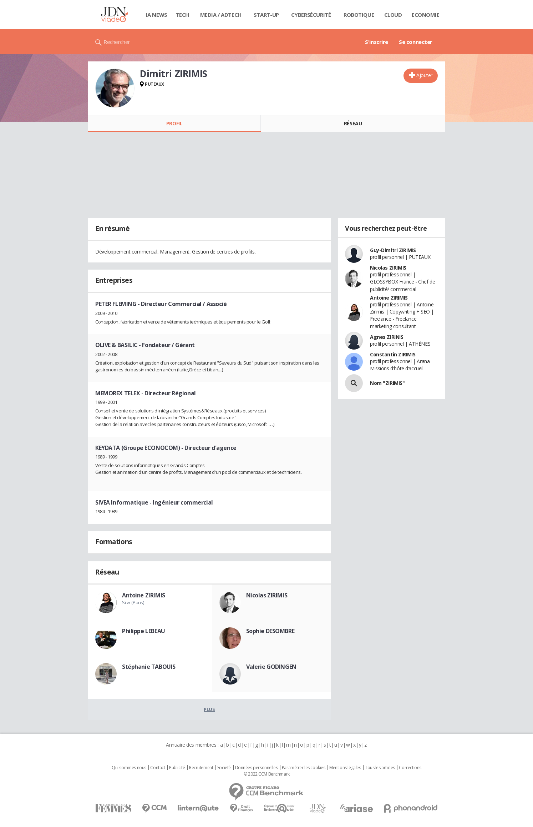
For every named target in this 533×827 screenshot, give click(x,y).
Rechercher (116, 41)
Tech (182, 14)
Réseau (353, 123)
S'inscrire (376, 41)
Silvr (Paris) (133, 602)
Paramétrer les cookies (303, 767)
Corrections (410, 767)
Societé (224, 767)
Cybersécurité (311, 14)
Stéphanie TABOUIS (149, 667)
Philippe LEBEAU (143, 631)
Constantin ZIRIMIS (392, 354)
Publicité (177, 767)
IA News (156, 14)
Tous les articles (380, 767)
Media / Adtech (221, 14)
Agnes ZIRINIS (386, 337)
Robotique (359, 14)
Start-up (266, 14)
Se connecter (415, 41)
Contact (157, 767)
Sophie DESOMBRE (270, 631)
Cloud (393, 14)
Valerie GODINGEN (271, 667)
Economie (426, 14)
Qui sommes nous (129, 767)
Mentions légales (345, 767)
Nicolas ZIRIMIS (267, 595)
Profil (174, 123)
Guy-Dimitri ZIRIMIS (393, 250)
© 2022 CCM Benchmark (267, 774)
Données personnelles (256, 767)
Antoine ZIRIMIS (143, 595)
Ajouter (424, 75)
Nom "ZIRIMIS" (387, 383)
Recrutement (201, 767)
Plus (209, 709)
